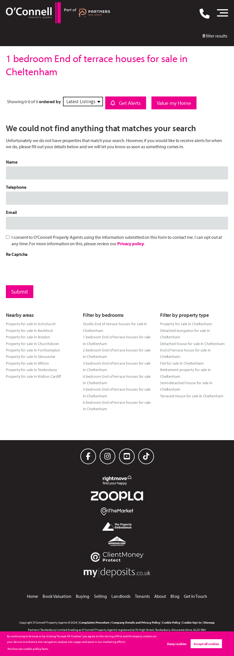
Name (11, 162)
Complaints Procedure (94, 622)
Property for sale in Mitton (27, 363)
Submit (19, 292)
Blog (174, 596)
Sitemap (209, 622)
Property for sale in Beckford (29, 330)
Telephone (16, 187)
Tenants (142, 596)
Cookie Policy (171, 622)
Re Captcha (17, 254)
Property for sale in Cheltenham (186, 323)
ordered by (50, 101)
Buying (83, 596)
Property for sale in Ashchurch (31, 323)
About (160, 596)
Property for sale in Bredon (28, 336)
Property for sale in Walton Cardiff (33, 376)
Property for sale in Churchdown (32, 343)
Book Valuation (57, 596)
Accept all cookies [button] (206, 644)
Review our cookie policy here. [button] (28, 649)
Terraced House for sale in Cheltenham (191, 395)
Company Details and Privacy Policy (135, 622)
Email (11, 212)
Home (32, 596)
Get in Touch (195, 596)
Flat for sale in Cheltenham (182, 363)
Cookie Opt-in (191, 622)
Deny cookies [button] (176, 644)
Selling (100, 596)
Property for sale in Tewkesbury (31, 369)
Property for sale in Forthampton (33, 350)
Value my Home (174, 103)
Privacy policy (130, 243)
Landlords (120, 596)
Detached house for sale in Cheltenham (192, 343)
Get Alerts (126, 102)
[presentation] (48, 270)
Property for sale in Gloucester (31, 356)
